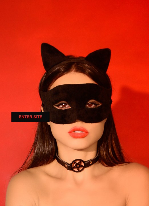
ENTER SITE (30, 116)
